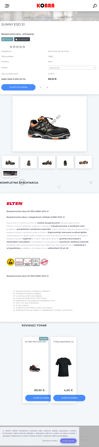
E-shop (7, 5)
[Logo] (45, 6)
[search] (95, 6)
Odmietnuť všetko (50, 441)
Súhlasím (68, 441)
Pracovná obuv (44, 17)
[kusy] (42, 87)
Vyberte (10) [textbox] (54, 68)
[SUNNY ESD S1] (49, 97)
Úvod (27, 17)
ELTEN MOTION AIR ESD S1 (39, 341)
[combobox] (72, 68)
